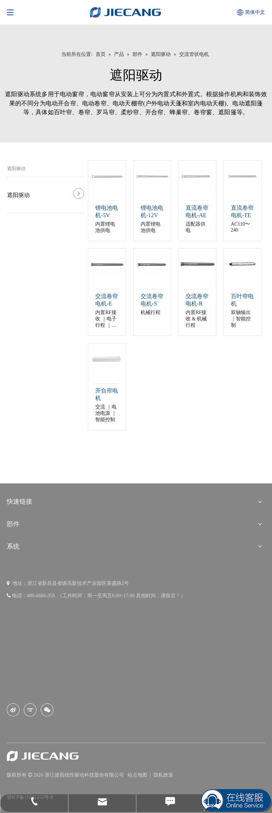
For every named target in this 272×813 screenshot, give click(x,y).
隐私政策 (163, 775)
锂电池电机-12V (152, 211)
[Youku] (30, 709)
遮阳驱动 (16, 168)
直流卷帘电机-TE (242, 211)
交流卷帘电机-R (197, 300)
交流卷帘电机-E (106, 300)
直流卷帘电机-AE (197, 211)
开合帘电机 (106, 394)
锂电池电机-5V (106, 211)
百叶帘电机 (242, 300)
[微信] (47, 709)
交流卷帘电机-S (152, 300)
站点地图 (138, 775)
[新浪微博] (13, 709)
